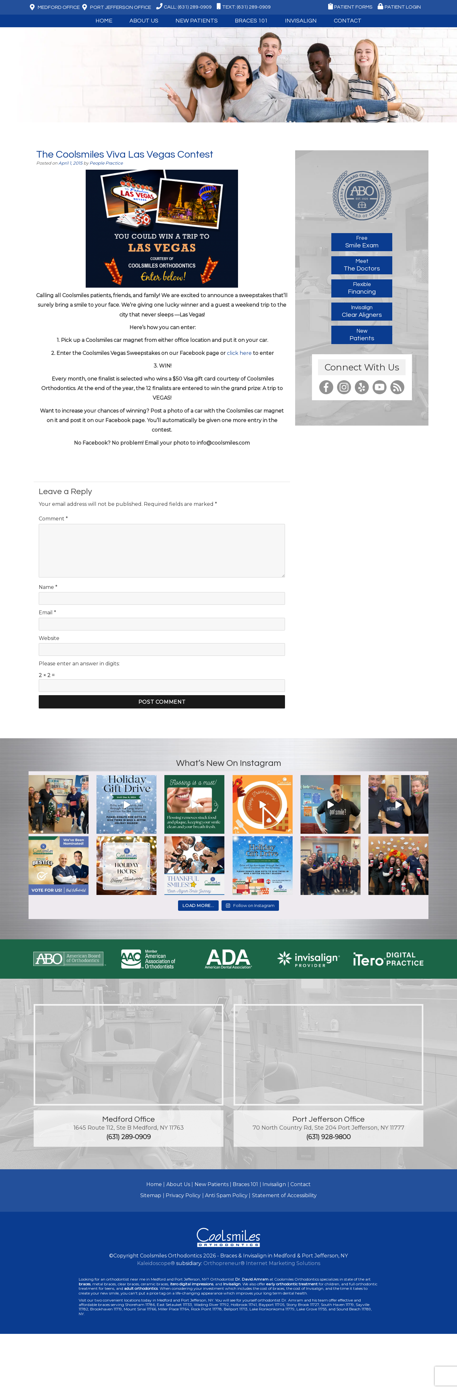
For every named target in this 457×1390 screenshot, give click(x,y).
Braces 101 (251, 21)
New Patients (197, 21)
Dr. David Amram (251, 1279)
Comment (53, 519)
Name (48, 587)
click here (239, 353)
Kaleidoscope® (156, 1263)
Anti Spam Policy (226, 1195)
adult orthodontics (141, 1288)
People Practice (106, 163)
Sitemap (150, 1195)
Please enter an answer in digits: (79, 664)
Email (47, 613)
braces (84, 1284)
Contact (347, 21)
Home (104, 21)
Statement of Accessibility (284, 1195)
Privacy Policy (183, 1195)
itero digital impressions (191, 1284)
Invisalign (301, 21)
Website (49, 638)
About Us (143, 21)
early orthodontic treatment (292, 1284)
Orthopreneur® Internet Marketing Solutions (261, 1263)
